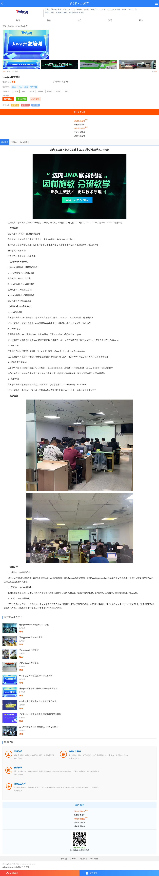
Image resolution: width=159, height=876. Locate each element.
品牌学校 (73, 859)
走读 (26, 87)
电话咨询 (91, 873)
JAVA (17, 26)
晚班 (23, 91)
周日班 (40, 91)
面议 (14, 87)
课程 (49, 20)
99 (156, 71)
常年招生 (33, 87)
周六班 (32, 91)
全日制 (49, 91)
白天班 (17, 92)
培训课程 (83, 859)
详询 (13, 82)
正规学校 (15, 105)
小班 (20, 87)
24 (12, 71)
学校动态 (94, 859)
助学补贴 (25, 105)
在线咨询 (12, 873)
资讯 (110, 20)
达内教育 (84, 3)
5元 (66, 82)
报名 (141, 20)
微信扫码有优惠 (79, 848)
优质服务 (36, 105)
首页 (18, 20)
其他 (66, 91)
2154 (3, 71)
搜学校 (73, 3)
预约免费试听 (79, 112)
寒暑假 (58, 91)
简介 (79, 20)
